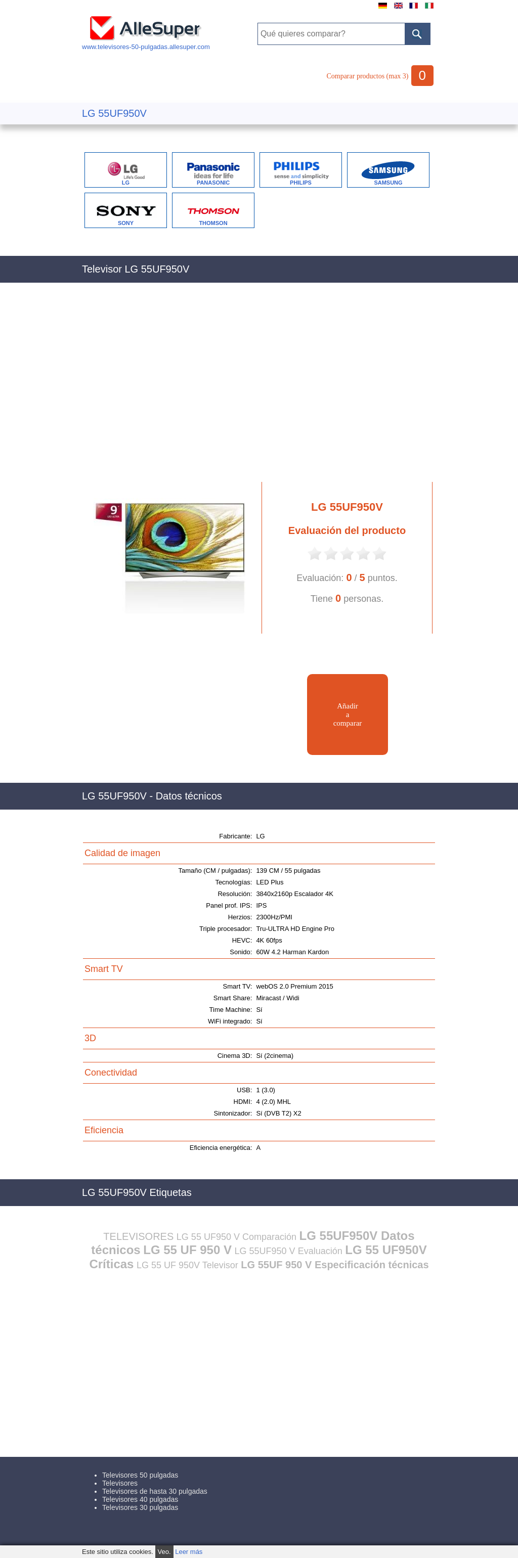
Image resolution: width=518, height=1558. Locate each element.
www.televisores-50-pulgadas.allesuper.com (146, 43)
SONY (126, 223)
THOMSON (213, 223)
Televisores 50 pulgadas (140, 1475)
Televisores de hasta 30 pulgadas (154, 1491)
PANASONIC (213, 183)
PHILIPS (301, 183)
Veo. (164, 1551)
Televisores (120, 1483)
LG (126, 183)
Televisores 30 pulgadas (140, 1507)
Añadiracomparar (347, 714)
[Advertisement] (259, 388)
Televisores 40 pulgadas (140, 1499)
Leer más (188, 1551)
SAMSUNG (388, 183)
